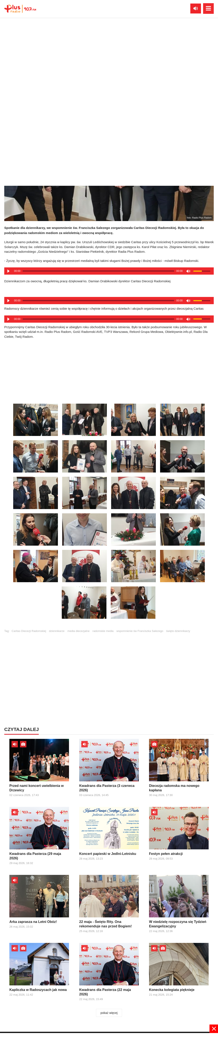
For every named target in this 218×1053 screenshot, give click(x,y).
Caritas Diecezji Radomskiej (29, 631)
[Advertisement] (109, 369)
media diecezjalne (78, 631)
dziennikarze (57, 631)
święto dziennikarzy (178, 631)
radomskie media (102, 631)
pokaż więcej (109, 1013)
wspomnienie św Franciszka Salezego (139, 631)
